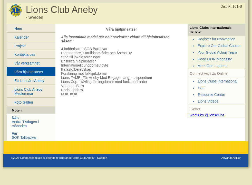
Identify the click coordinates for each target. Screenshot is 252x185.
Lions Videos (208, 101)
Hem (18, 28)
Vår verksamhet (27, 63)
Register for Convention (216, 39)
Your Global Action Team (217, 52)
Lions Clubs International (217, 81)
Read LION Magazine (215, 59)
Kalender (21, 37)
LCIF (202, 88)
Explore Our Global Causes (219, 46)
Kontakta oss (24, 54)
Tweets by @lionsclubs (206, 115)
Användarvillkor (231, 157)
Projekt (20, 46)
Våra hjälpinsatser (28, 72)
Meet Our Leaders (212, 66)
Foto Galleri (23, 102)
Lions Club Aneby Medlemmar (28, 91)
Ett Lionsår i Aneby (29, 81)
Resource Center (211, 94)
